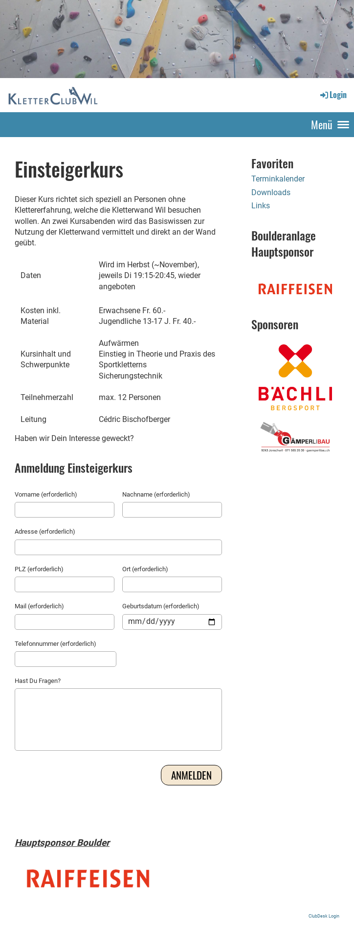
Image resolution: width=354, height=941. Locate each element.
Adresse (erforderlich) (45, 531)
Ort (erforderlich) (145, 569)
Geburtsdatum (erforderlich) (160, 606)
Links (260, 205)
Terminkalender (278, 178)
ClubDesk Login (324, 916)
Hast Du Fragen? (38, 680)
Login (333, 94)
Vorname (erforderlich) (46, 494)
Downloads (270, 192)
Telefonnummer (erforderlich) (55, 643)
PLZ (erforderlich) (39, 569)
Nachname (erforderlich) (156, 494)
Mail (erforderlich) (39, 606)
